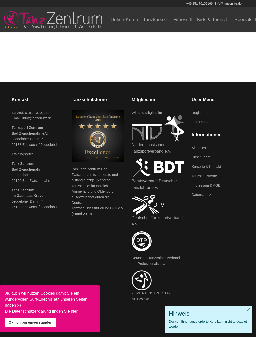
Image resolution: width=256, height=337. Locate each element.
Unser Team (201, 157)
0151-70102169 (37, 113)
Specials (243, 19)
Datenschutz (201, 195)
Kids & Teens (211, 19)
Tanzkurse (154, 19)
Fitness (180, 19)
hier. (74, 311)
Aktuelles (199, 148)
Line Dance (201, 122)
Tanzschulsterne (204, 176)
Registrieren (201, 113)
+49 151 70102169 (199, 3)
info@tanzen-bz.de (228, 3)
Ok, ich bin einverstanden (30, 322)
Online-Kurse (124, 19)
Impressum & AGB (206, 185)
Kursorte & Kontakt (206, 167)
